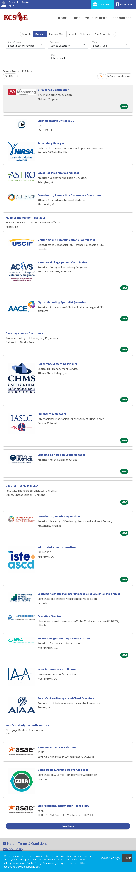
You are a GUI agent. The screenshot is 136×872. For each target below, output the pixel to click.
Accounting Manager (51, 143)
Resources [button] (122, 18)
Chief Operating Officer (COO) (56, 120)
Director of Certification (53, 90)
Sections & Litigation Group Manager (61, 454)
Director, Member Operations (24, 333)
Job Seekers (102, 4)
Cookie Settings (110, 858)
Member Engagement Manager (25, 217)
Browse (39, 34)
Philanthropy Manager (52, 414)
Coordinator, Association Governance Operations (69, 195)
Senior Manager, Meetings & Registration (64, 638)
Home (62, 18)
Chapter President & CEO (22, 485)
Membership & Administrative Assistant (63, 769)
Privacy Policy (13, 848)
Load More (68, 826)
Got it (127, 858)
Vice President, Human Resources (27, 725)
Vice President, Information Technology (63, 805)
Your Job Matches (79, 34)
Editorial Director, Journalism (57, 547)
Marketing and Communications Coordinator (66, 240)
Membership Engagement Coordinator (62, 262)
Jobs (76, 18)
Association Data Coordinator (57, 669)
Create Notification (118, 76)
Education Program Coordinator (58, 173)
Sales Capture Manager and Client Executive (66, 698)
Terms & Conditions (32, 843)
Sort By (9, 76)
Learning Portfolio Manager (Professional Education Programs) (79, 593)
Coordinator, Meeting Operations (59, 516)
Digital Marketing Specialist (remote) (62, 302)
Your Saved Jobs (104, 34)
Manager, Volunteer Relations (57, 747)
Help (9, 843)
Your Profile (96, 18)
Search (26, 34)
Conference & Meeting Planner (57, 364)
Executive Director (49, 616)
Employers (124, 4)
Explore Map (56, 34)
